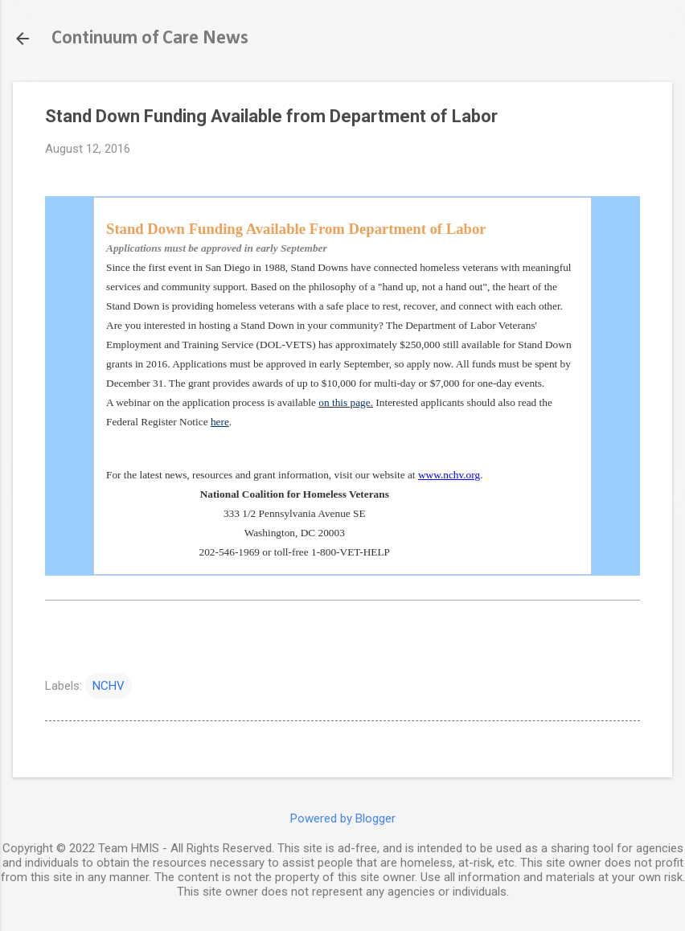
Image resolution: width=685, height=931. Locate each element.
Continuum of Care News (149, 38)
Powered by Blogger (343, 818)
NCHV (108, 686)
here (220, 422)
